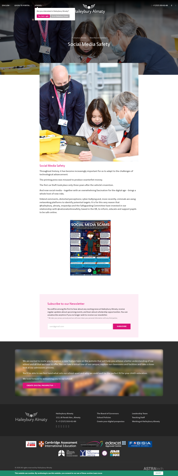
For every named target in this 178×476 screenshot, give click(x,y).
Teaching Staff (138, 417)
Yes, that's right (43, 16)
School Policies (104, 417)
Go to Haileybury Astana (60, 16)
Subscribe (122, 326)
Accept (158, 473)
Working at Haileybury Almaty (146, 421)
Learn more (97, 473)
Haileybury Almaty (79, 38)
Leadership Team (140, 413)
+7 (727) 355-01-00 (67, 421)
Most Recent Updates (98, 38)
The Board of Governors (108, 413)
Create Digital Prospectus (41, 385)
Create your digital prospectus (110, 421)
